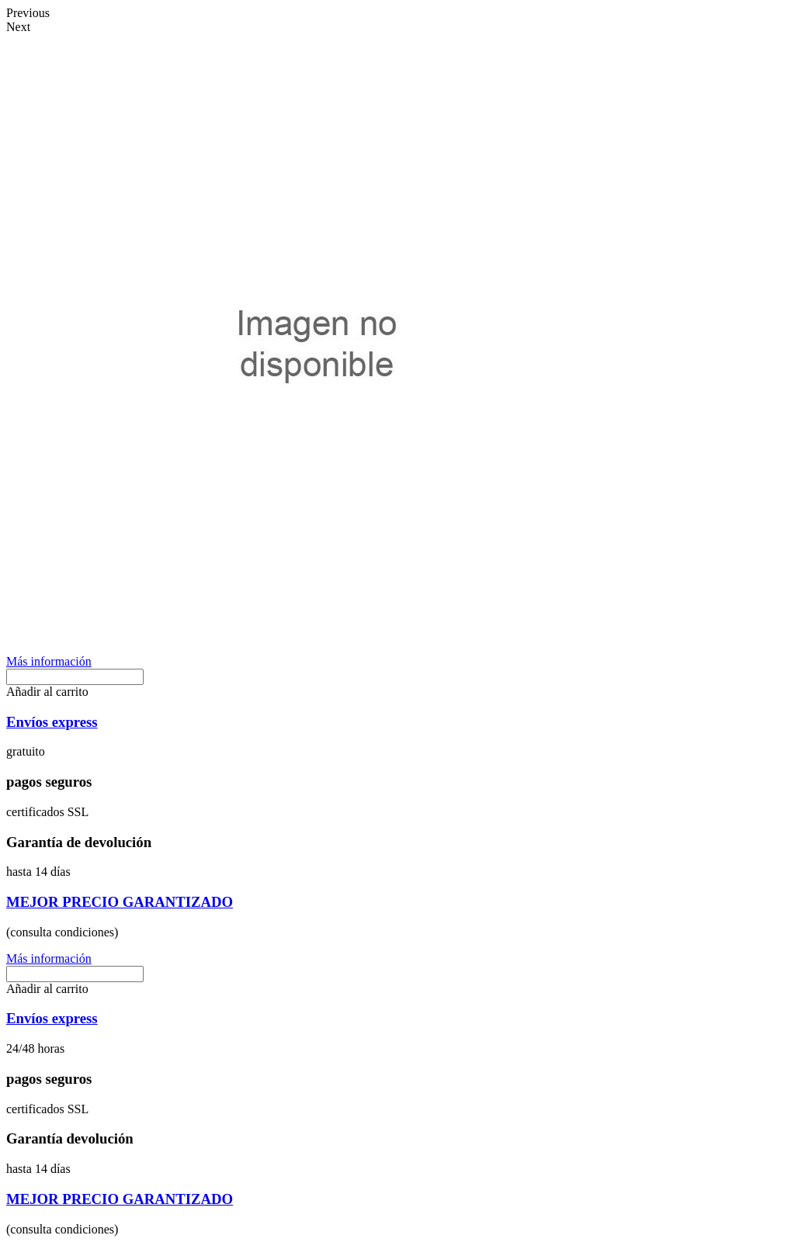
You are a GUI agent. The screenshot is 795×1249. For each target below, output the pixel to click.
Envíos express (52, 722)
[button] (49, 661)
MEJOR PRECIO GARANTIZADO (119, 902)
